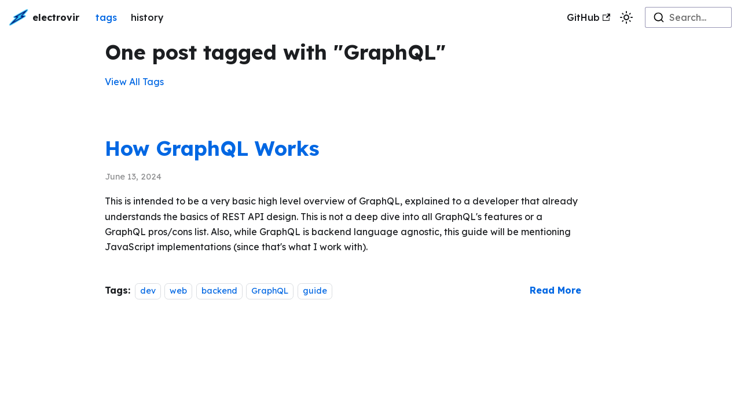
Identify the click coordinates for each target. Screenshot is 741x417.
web (178, 291)
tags (106, 17)
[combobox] (688, 17)
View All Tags (134, 81)
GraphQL (269, 291)
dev (148, 291)
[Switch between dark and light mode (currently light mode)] (626, 17)
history (147, 17)
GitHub (588, 17)
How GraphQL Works (212, 148)
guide (315, 291)
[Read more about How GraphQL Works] (555, 290)
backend (219, 291)
